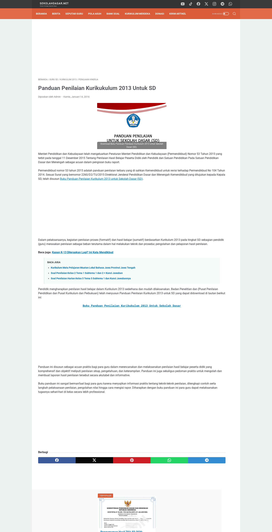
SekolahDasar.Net (141, 526)
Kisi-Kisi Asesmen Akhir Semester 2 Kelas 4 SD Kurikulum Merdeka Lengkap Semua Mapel (207, 97)
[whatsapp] (231, 4)
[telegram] (223, 4)
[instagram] (215, 4)
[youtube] (184, 4)
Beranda (43, 13)
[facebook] (200, 4)
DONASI (162, 13)
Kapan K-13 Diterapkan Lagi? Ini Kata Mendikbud (82, 267)
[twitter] (208, 4)
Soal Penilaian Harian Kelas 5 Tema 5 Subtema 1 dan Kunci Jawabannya (91, 293)
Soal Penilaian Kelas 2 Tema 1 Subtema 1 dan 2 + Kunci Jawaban (87, 287)
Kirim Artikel (180, 13)
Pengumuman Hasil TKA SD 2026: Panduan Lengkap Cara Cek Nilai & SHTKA (206, 65)
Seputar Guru (76, 13)
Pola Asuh (97, 13)
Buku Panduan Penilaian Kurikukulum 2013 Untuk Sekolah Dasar (104, 320)
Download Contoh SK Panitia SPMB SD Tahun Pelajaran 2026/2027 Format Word (206, 81)
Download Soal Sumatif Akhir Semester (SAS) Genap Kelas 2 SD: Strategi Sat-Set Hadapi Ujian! (206, 126)
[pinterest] (104, 483)
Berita (58, 13)
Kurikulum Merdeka (139, 13)
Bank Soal (115, 13)
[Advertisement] (103, 49)
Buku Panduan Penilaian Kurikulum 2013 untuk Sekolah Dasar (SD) (96, 189)
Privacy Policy (136, 519)
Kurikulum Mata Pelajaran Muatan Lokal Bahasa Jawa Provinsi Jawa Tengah (93, 282)
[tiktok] (192, 4)
